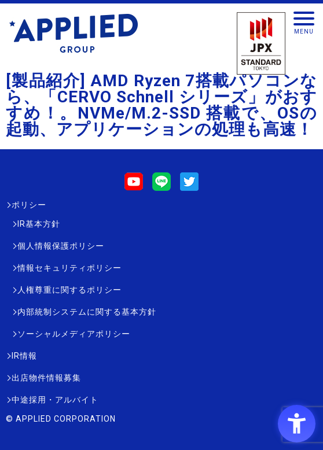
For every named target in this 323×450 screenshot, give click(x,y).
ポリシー (29, 204)
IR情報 (24, 355)
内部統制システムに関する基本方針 (86, 311)
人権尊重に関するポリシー (69, 289)
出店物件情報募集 (46, 377)
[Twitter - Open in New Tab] (189, 185)
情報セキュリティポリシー (69, 267)
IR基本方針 (38, 223)
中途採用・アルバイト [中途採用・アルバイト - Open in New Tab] (55, 399)
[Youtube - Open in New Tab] (133, 185)
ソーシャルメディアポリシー (73, 333)
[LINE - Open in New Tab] (161, 185)
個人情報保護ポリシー (60, 245)
